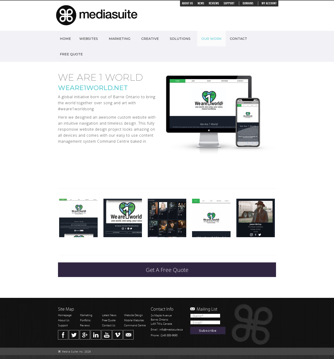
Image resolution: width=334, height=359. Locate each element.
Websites (88, 39)
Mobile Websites (134, 320)
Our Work (211, 39)
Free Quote (71, 54)
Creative (150, 39)
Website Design (133, 315)
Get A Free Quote (167, 270)
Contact (238, 39)
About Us (187, 3)
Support (229, 3)
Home (65, 39)
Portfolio (85, 320)
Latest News (109, 315)
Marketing (119, 39)
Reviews (214, 3)
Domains (248, 3)
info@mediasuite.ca (171, 329)
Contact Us (108, 325)
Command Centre (135, 325)
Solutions (180, 39)
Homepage (64, 315)
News (201, 3)
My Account (269, 3)
